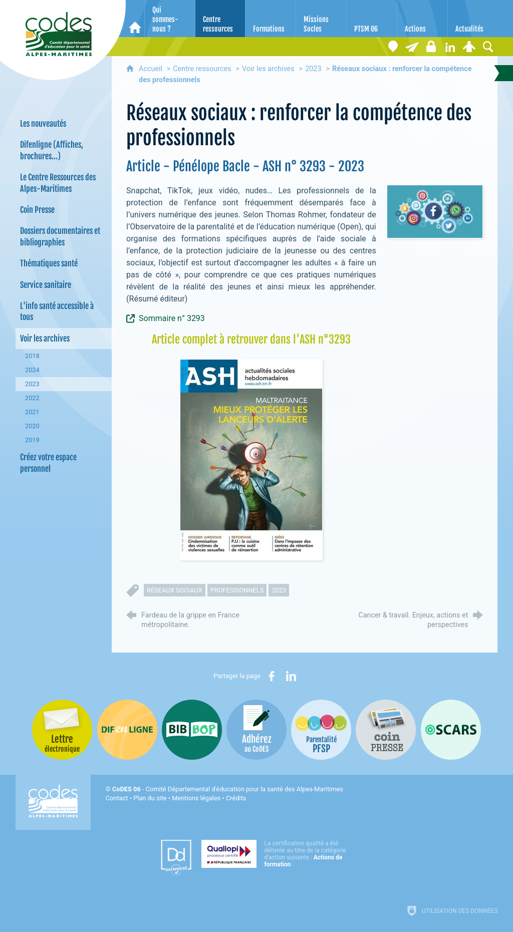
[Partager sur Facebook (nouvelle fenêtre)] (271, 676)
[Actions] (422, 18)
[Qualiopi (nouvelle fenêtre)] (276, 854)
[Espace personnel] (468, 46)
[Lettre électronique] (411, 46)
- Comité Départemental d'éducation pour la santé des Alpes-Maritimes (227, 789)
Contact (117, 798)
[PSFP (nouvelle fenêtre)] (321, 730)
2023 (313, 69)
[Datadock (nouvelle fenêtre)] (176, 857)
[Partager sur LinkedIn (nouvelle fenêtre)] (291, 676)
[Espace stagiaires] (430, 46)
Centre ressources (202, 69)
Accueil (151, 69)
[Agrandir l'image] (251, 459)
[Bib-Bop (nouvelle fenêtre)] (192, 730)
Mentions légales (196, 798)
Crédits (236, 798)
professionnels (237, 590)
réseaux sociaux (174, 590)
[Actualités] (473, 18)
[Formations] (270, 18)
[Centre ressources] (220, 18)
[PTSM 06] (372, 18)
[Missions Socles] (321, 18)
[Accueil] (135, 18)
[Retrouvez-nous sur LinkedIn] (449, 46)
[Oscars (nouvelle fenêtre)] (451, 730)
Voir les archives (268, 69)
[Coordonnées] (392, 46)
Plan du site (150, 798)
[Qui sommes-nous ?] (170, 18)
